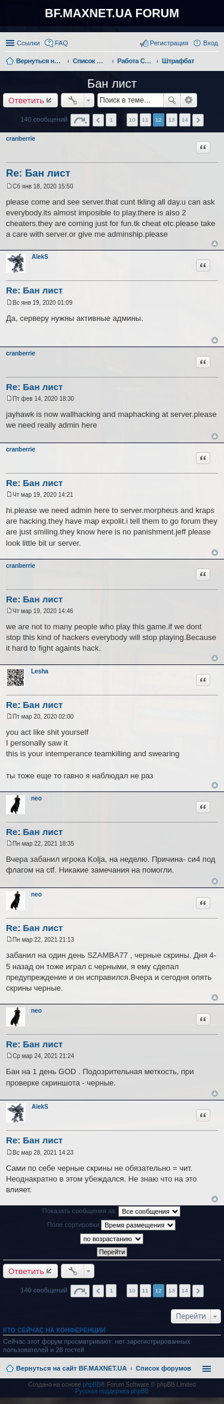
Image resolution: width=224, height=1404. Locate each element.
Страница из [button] (80, 120)
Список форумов (163, 1368)
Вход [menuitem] (210, 43)
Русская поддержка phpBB (112, 1391)
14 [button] (185, 119)
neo (36, 798)
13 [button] (171, 119)
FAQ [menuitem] (61, 43)
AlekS (40, 256)
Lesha (39, 671)
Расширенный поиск (189, 100)
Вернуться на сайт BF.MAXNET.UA (71, 1368)
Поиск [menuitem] (214, 62)
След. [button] (198, 120)
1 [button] (111, 119)
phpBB (92, 1384)
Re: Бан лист (38, 173)
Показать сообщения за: (111, 1211)
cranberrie (20, 138)
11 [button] (145, 119)
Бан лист (112, 83)
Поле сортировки (111, 1225)
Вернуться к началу (214, 243)
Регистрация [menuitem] (169, 43)
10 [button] (132, 119)
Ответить (26, 100)
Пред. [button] (98, 120)
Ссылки (28, 43)
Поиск (172, 100)
